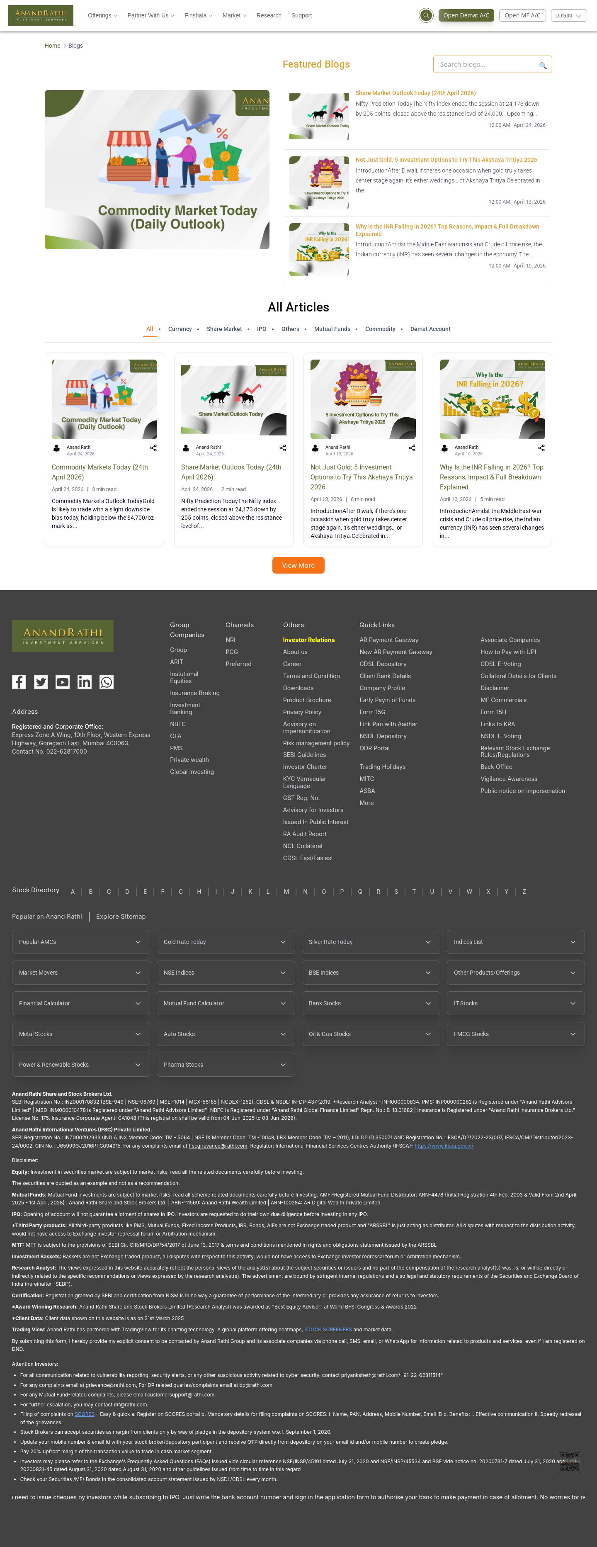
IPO (262, 329)
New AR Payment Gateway (395, 651)
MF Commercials (504, 699)
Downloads (298, 687)
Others (290, 329)
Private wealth (189, 759)
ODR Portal (374, 748)
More (366, 803)
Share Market (224, 329)
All (149, 329)
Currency (180, 329)
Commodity (380, 329)
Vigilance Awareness (509, 778)
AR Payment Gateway (388, 639)
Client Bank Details (385, 675)
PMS (176, 748)
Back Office (496, 766)
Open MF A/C (522, 15)
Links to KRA (498, 723)
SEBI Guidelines (304, 754)
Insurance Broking (195, 692)
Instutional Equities (184, 677)
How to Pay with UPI (508, 651)
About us (295, 651)
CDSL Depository (382, 663)
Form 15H (493, 711)
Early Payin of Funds (387, 699)
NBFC (178, 723)
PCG (232, 651)
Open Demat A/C (469, 15)
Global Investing (192, 771)
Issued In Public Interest (316, 821)
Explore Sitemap (121, 916)
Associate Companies (510, 639)
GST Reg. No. (301, 797)
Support (301, 15)
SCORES (85, 1414)
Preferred (238, 663)
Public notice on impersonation (523, 790)
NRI (230, 639)
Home (52, 45)
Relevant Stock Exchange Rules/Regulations (515, 751)
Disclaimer (495, 687)
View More (298, 565)
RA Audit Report (305, 833)
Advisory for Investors (313, 809)
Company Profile (382, 687)
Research (269, 15)
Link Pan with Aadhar (388, 723)
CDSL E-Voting (501, 663)
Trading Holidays (382, 766)
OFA (175, 735)
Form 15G (372, 711)
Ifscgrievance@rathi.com (218, 1146)
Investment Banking (185, 708)
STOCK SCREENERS (328, 1329)
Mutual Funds (332, 329)
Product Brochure (307, 699)
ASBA (367, 790)
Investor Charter (305, 766)
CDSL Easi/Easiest (308, 857)
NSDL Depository (383, 735)
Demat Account (430, 329)
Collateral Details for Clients (518, 675)
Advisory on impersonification (306, 727)
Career (292, 663)
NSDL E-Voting (501, 735)
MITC (366, 778)
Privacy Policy (302, 711)
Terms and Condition (311, 675)
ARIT (176, 661)
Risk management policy (316, 743)
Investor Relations (309, 639)
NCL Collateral (303, 845)
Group (178, 649)
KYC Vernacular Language (304, 782)
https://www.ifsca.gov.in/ (444, 1146)
